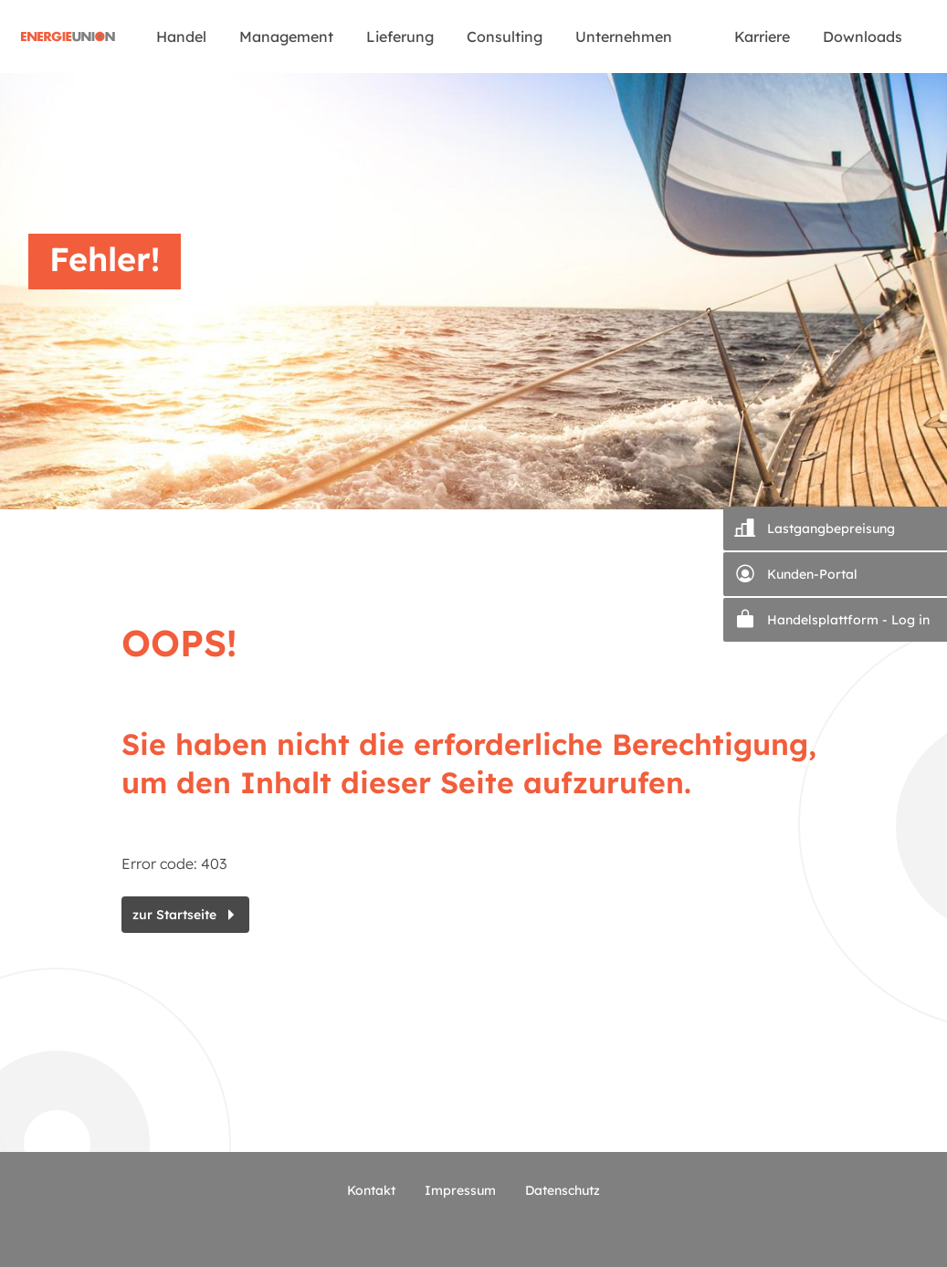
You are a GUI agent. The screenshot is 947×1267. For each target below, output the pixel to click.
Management (286, 36)
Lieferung (400, 36)
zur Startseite (174, 914)
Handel (181, 36)
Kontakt (371, 1190)
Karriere (762, 36)
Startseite (68, 36)
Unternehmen (623, 36)
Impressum (460, 1190)
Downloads (862, 36)
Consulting (504, 36)
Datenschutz (562, 1190)
